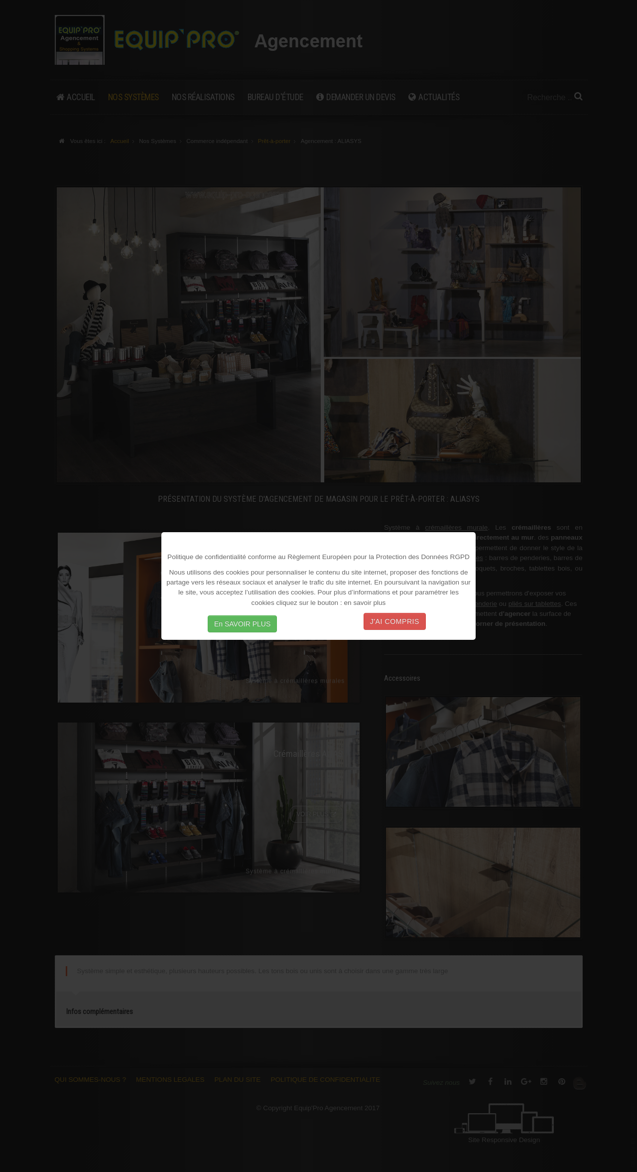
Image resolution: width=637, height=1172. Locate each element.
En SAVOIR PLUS (242, 624)
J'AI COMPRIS (394, 621)
